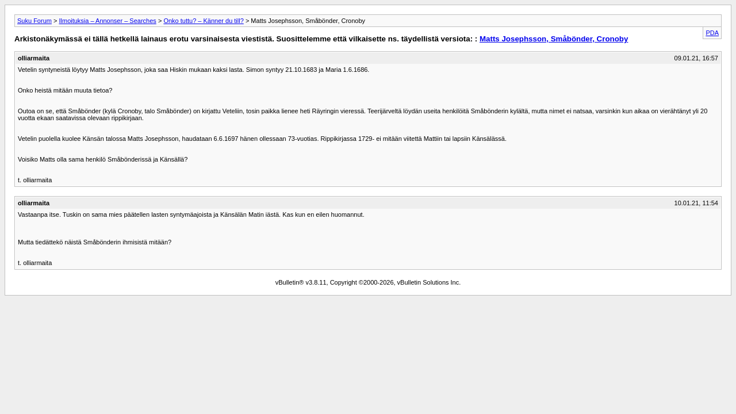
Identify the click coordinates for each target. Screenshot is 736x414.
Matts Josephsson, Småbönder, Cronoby (554, 38)
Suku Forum (34, 20)
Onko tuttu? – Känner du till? (203, 20)
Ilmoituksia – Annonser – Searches (107, 20)
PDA (712, 32)
